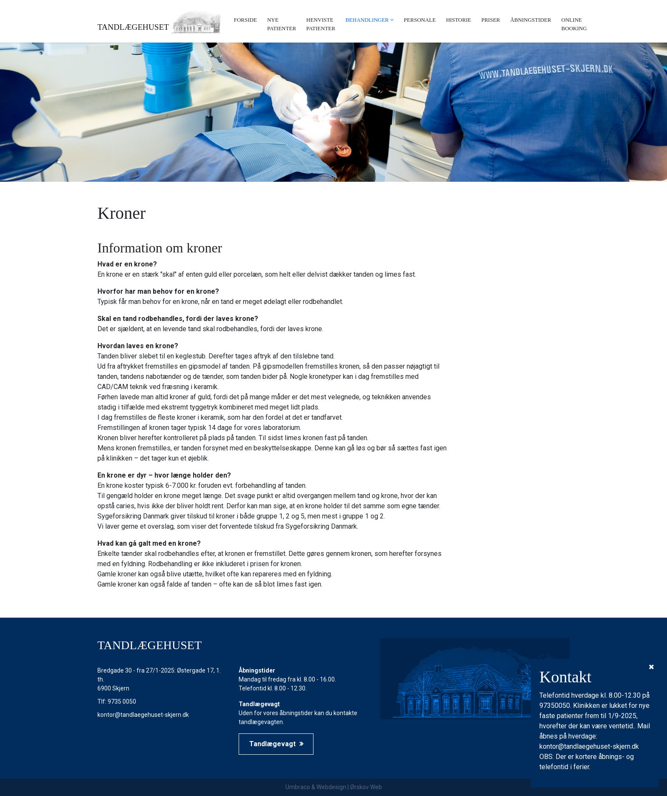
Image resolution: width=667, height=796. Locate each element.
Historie (458, 20)
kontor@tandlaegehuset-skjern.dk (143, 714)
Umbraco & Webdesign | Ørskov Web (333, 787)
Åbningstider (530, 20)
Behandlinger (367, 20)
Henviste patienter (320, 24)
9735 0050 (122, 701)
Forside (245, 20)
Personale (420, 20)
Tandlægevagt (276, 744)
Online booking (574, 24)
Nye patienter (281, 24)
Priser (490, 20)
